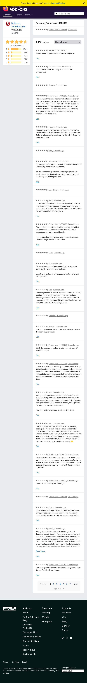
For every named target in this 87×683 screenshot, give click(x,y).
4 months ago (73, 96)
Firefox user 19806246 (58, 96)
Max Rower (53, 190)
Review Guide (29, 654)
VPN (64, 617)
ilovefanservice (55, 67)
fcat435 (52, 326)
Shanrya (52, 85)
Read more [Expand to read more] (40, 551)
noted (25, 668)
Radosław (52, 316)
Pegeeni (52, 50)
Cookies (15, 662)
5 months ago (63, 161)
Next (75, 584)
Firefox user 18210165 (57, 565)
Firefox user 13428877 (58, 364)
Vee (50, 392)
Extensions (7, 15)
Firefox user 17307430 (58, 497)
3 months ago (61, 50)
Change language (69, 668)
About (25, 612)
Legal (24, 662)
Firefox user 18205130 (58, 454)
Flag (37, 58)
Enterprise (47, 621)
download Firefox (58, 3)
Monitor (65, 626)
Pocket (65, 630)
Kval (50, 290)
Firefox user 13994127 (57, 481)
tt (49, 263)
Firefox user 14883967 (58, 30)
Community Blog (30, 641)
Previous (43, 584)
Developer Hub (29, 632)
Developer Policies (31, 636)
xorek (51, 529)
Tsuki (51, 253)
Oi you (51, 507)
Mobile (45, 617)
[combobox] (69, 13)
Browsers (66, 612)
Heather (52, 127)
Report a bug (28, 650)
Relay (64, 621)
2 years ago (72, 30)
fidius (51, 201)
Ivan (50, 423)
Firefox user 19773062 (58, 224)
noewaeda (53, 161)
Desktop (46, 612)
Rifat (50, 151)
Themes (18, 15)
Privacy (6, 662)
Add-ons (27, 608)
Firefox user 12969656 (58, 345)
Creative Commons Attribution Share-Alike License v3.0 (28, 671)
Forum (25, 645)
